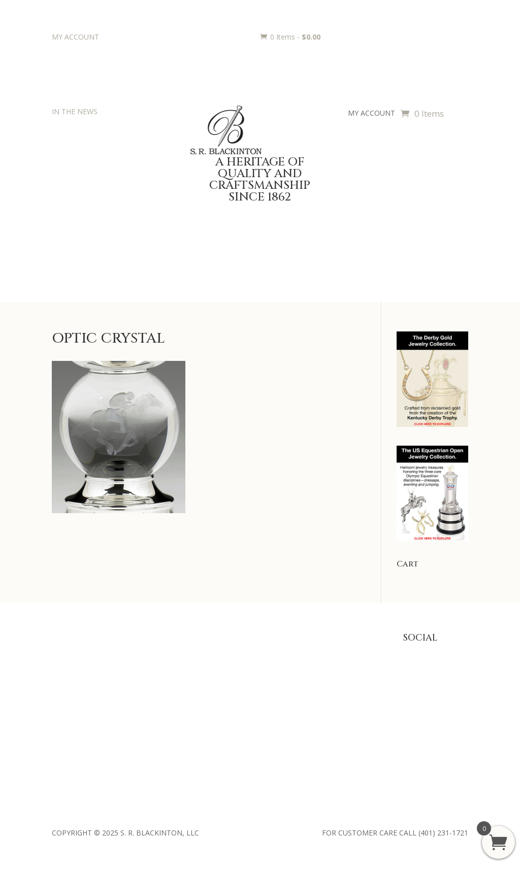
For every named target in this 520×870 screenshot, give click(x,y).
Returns (328, 685)
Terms (326, 716)
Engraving (243, 685)
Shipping (329, 701)
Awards (240, 653)
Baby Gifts (157, 653)
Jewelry (151, 685)
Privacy (327, 669)
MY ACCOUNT (75, 37)
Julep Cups (157, 669)
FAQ (322, 653)
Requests (243, 701)
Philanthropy (72, 701)
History (63, 685)
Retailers (66, 732)
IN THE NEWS (75, 111)
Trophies (242, 669)
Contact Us (70, 716)
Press (61, 669)
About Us (67, 653)
